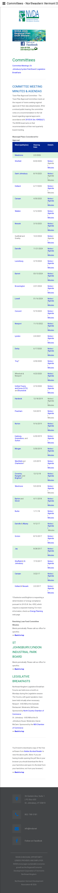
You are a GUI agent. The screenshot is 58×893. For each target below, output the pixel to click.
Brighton (18, 478)
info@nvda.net (31, 828)
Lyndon (17, 336)
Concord (18, 311)
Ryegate (18, 476)
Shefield (18, 161)
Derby (17, 349)
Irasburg (18, 436)
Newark (18, 224)
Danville (18, 249)
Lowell (17, 299)
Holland (18, 186)
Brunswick (22, 391)
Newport (18, 324)
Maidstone (19, 155)
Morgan (18, 449)
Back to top (19, 635)
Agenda (51, 188)
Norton (17, 424)
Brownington (20, 286)
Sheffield (18, 561)
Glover (17, 501)
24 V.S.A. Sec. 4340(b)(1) (35, 120)
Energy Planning (36, 611)
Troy (16, 361)
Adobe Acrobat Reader (33, 751)
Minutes (51, 168)
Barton (17, 499)
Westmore (19, 486)
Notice (50, 161)
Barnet (17, 274)
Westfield (18, 461)
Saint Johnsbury (21, 174)
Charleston (19, 463)
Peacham (18, 411)
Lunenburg (19, 261)
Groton (17, 536)
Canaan (18, 199)
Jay (16, 549)
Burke (17, 511)
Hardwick (18, 399)
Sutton (17, 441)
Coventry (18, 474)
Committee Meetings (20, 66)
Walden (18, 211)
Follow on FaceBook (33, 841)
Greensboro (19, 438)
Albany (25, 524)
